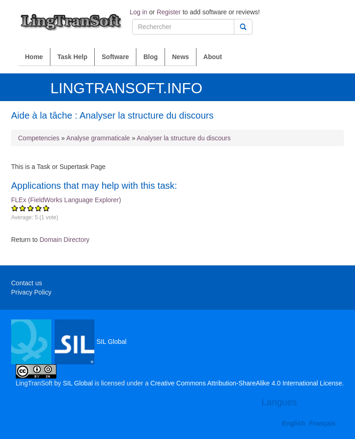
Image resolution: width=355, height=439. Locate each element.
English (294, 423)
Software (115, 57)
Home (34, 57)
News (180, 57)
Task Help (72, 57)
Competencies (39, 138)
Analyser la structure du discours (184, 138)
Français (322, 423)
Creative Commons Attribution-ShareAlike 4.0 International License (246, 383)
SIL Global (69, 341)
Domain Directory (64, 239)
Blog (150, 57)
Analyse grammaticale (98, 138)
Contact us (26, 283)
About (212, 57)
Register (169, 12)
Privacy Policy (31, 292)
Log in (138, 12)
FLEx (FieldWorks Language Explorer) (177, 212)
